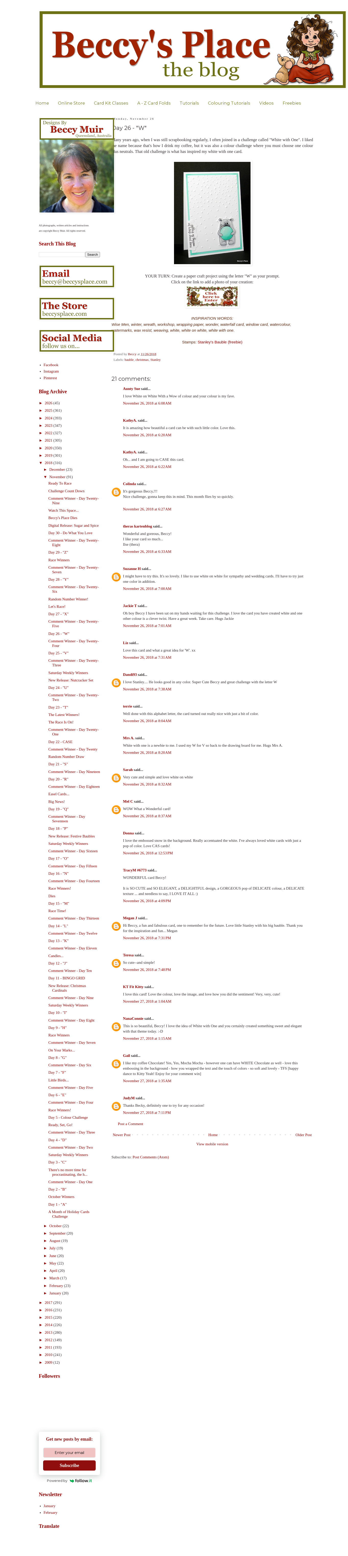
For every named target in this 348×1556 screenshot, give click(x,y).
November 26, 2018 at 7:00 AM (147, 589)
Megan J (130, 918)
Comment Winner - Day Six (69, 1065)
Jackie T (130, 606)
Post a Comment (130, 1124)
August (55, 1241)
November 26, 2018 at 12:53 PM (148, 853)
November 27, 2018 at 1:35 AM (147, 1081)
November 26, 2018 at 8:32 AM (147, 784)
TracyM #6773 (135, 870)
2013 (49, 1332)
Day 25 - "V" (58, 653)
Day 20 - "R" (58, 779)
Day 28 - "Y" (58, 579)
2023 (49, 425)
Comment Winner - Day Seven (72, 1042)
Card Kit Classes (111, 103)
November (57, 477)
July (53, 1248)
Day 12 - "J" (57, 963)
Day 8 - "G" (57, 1058)
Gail (126, 1056)
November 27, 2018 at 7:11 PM (147, 1113)
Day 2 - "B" (57, 1189)
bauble (129, 360)
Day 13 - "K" (58, 941)
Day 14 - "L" (58, 926)
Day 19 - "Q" (58, 809)
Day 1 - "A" (57, 1204)
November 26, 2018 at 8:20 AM (147, 753)
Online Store (71, 103)
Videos (266, 103)
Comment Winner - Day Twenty (73, 749)
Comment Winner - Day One (70, 1182)
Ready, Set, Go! (60, 1125)
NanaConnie (133, 1018)
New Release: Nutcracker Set (70, 680)
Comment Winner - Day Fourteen (74, 881)
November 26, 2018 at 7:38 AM (147, 689)
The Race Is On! (61, 722)
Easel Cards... (58, 794)
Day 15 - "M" (58, 903)
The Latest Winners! (64, 715)
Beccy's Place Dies (63, 518)
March (54, 1278)
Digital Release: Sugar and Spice (73, 525)
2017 (49, 1303)
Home (42, 103)
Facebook (51, 365)
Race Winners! (59, 888)
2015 (49, 1317)
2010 (49, 1355)
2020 (49, 448)
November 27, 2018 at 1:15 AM (147, 1038)
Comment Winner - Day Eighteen (74, 787)
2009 (49, 1362)
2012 (49, 1340)
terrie (127, 706)
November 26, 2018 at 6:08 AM (147, 403)
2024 (49, 418)
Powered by (69, 1481)
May (53, 1263)
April (53, 1271)
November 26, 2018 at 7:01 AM (147, 626)
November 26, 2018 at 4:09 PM (147, 901)
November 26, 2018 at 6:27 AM (147, 509)
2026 (49, 403)
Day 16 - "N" (58, 873)
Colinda (129, 484)
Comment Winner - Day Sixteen (73, 851)
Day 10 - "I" (57, 1013)
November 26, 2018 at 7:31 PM (147, 938)
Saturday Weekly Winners (68, 673)
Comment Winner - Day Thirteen (73, 918)
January (55, 1293)
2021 (49, 440)
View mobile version (212, 1144)
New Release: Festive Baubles (71, 836)
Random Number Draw (66, 757)
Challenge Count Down (66, 491)
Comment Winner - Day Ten (70, 971)
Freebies (292, 103)
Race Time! (57, 911)
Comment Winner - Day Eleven (72, 948)
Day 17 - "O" (58, 858)
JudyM (129, 1098)
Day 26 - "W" (59, 634)
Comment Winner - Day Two (70, 1147)
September (58, 1233)
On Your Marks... (61, 1050)
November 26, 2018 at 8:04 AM (147, 721)
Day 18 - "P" (58, 828)
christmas (142, 360)
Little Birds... (58, 1080)
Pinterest (50, 378)
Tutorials (189, 103)
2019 (49, 455)
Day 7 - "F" (57, 1072)
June (53, 1256)
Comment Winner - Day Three (71, 1132)
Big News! (56, 802)
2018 (49, 463)
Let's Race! (57, 607)
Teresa (128, 955)
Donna (128, 833)
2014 (49, 1325)
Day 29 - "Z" (58, 552)
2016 (49, 1310)
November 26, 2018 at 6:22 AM (147, 467)
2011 (49, 1347)
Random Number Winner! (68, 599)
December (57, 469)
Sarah (128, 770)
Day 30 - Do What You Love (70, 533)
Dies (52, 896)
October (56, 1226)
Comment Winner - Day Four (71, 1102)
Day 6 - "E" (57, 1095)
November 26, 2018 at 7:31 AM (147, 657)
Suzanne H (132, 569)
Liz (125, 643)
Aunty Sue (131, 389)
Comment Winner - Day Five (70, 1087)
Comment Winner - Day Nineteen (74, 772)
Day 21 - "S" (58, 764)
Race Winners (59, 560)
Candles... (56, 956)
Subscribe (69, 1465)
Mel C (128, 801)
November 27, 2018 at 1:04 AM (147, 1001)
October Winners (61, 1197)
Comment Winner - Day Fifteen (72, 866)
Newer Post (122, 1135)
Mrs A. (128, 738)
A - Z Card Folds (154, 103)
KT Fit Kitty (133, 987)
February (56, 1286)
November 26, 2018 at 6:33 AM (147, 552)
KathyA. (130, 420)
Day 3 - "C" (57, 1162)
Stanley (155, 360)
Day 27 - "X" (58, 614)
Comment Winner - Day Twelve (72, 933)
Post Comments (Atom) (151, 1157)
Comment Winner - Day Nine (71, 998)
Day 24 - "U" (58, 688)
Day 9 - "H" (57, 1028)
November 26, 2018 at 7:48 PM (147, 970)
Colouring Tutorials (229, 103)
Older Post (303, 1135)
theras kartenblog (137, 526)
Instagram (51, 371)
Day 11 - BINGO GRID (66, 978)
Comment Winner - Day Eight (71, 1020)
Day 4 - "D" (57, 1140)
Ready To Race (60, 483)
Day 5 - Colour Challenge (68, 1117)
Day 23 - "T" (58, 707)
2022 (49, 433)
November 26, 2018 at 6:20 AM (147, 435)
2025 (49, 410)
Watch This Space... (63, 510)
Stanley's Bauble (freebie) (219, 342)
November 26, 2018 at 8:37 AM (147, 816)
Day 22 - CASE (60, 742)
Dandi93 (130, 675)
